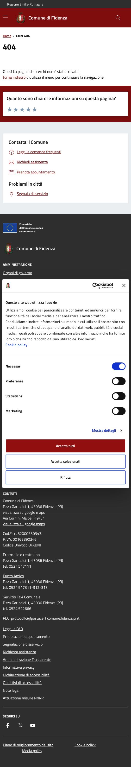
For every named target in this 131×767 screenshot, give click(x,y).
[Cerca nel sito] (118, 18)
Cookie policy (16, 345)
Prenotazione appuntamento (26, 636)
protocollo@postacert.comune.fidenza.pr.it (45, 618)
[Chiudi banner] (123, 285)
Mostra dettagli (104, 430)
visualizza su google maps (24, 512)
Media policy (32, 751)
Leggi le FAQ (13, 629)
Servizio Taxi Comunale (21, 597)
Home (7, 35)
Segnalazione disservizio (23, 644)
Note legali (11, 690)
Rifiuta (65, 477)
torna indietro (14, 77)
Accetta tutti (65, 446)
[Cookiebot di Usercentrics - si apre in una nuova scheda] (92, 286)
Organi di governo (17, 273)
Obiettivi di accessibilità (22, 682)
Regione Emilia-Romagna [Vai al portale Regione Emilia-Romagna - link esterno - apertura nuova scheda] (25, 4)
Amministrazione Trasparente (27, 659)
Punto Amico (13, 576)
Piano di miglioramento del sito (28, 745)
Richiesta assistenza (19, 652)
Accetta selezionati (65, 461)
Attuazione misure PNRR (23, 698)
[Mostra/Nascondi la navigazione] (5, 17)
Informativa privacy (19, 667)
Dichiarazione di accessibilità (26, 675)
